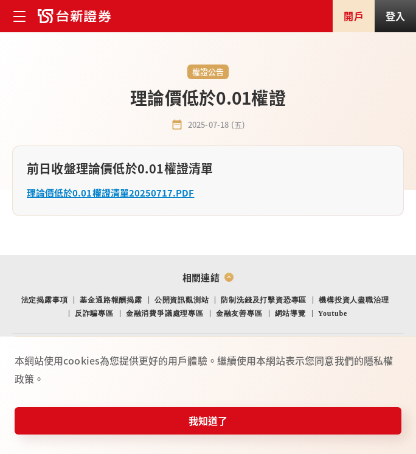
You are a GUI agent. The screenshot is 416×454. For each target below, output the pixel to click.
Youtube (332, 313)
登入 (395, 16)
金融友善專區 (239, 313)
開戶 (353, 16)
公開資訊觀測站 (181, 300)
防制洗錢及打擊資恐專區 (264, 300)
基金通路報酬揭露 (111, 300)
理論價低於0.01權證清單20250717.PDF (111, 192)
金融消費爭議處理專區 (165, 313)
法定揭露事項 (44, 300)
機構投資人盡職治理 (354, 300)
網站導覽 (290, 313)
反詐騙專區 (94, 313)
